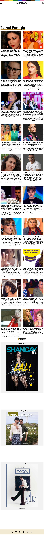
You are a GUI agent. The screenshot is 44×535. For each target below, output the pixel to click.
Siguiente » (23, 339)
